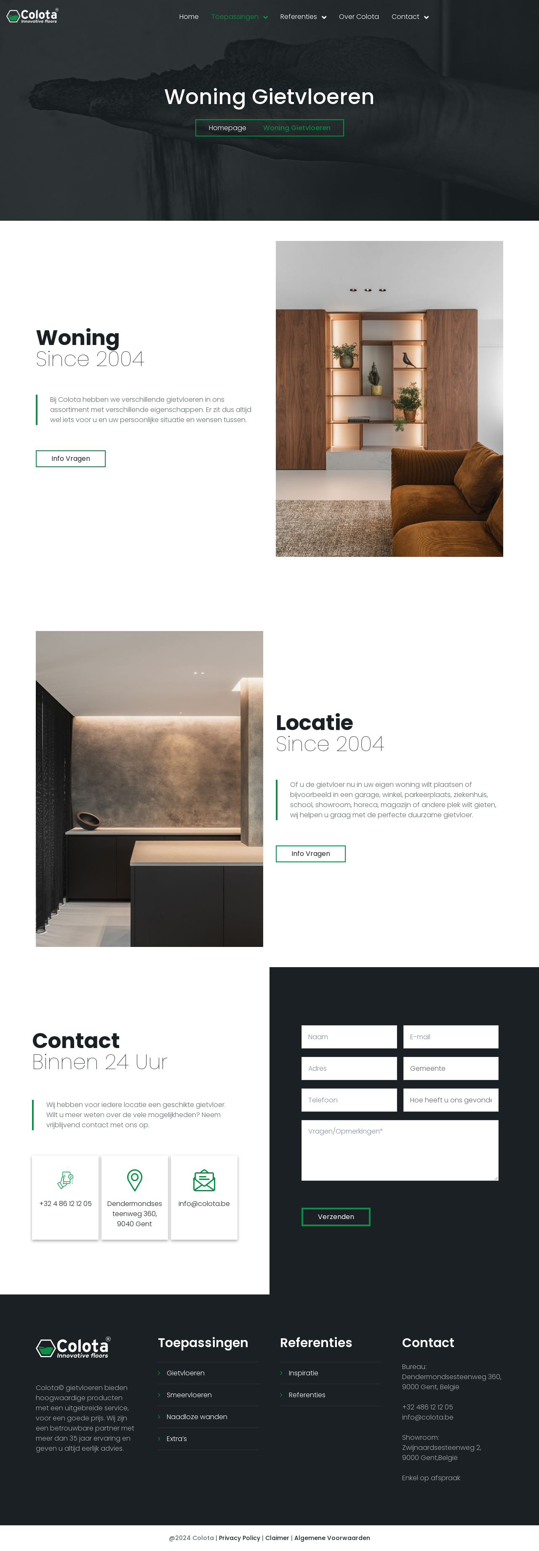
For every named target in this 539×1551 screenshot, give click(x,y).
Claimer (277, 1538)
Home (189, 16)
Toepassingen (235, 16)
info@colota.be (204, 1204)
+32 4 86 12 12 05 (65, 1204)
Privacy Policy (239, 1538)
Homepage (227, 128)
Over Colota (359, 16)
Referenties (298, 16)
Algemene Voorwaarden (332, 1538)
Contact (405, 16)
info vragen (70, 458)
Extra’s (177, 1439)
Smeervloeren (189, 1395)
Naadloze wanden (197, 1417)
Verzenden (336, 1217)
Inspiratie (303, 1373)
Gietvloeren (186, 1373)
